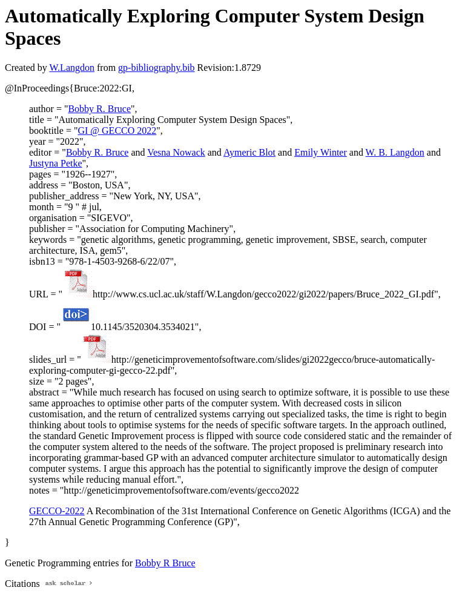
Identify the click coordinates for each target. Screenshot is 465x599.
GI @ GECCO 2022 (117, 130)
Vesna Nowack (176, 152)
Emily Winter (320, 152)
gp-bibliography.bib (156, 67)
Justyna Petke (55, 163)
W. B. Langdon (395, 152)
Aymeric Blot (249, 152)
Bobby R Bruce (165, 563)
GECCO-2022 (57, 511)
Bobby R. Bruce (99, 109)
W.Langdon (71, 67)
